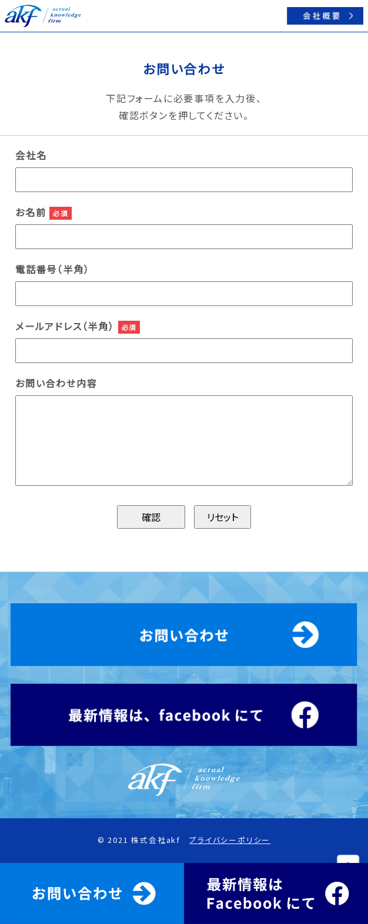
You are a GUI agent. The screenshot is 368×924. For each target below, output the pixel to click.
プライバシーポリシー (229, 839)
